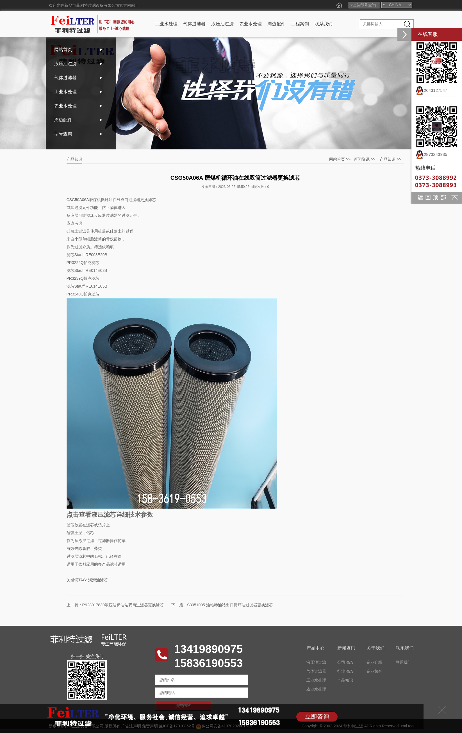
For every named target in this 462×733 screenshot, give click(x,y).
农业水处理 (250, 23)
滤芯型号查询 (364, 5)
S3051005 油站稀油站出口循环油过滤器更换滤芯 (230, 605)
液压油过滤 (222, 23)
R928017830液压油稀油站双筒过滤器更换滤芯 (123, 605)
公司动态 (345, 662)
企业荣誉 (374, 671)
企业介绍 (374, 662)
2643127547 (431, 90)
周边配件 (276, 23)
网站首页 (63, 49)
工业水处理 (166, 23)
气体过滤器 (194, 23)
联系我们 (324, 23)
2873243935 (431, 154)
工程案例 (300, 23)
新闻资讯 (362, 159)
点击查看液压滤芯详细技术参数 (110, 514)
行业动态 (345, 671)
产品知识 (387, 159)
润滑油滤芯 (98, 580)
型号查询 (63, 133)
